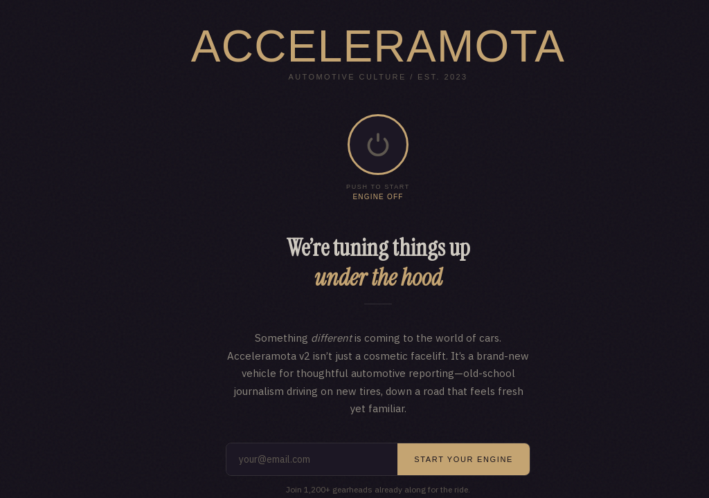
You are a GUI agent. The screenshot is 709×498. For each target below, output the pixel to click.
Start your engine (463, 459)
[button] (378, 144)
